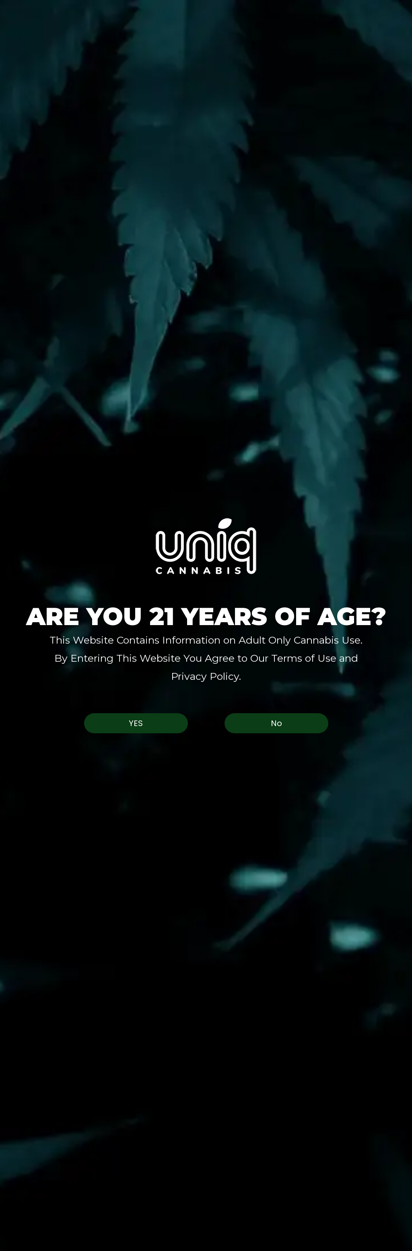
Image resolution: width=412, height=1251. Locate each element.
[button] (206, 546)
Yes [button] (136, 723)
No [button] (276, 723)
